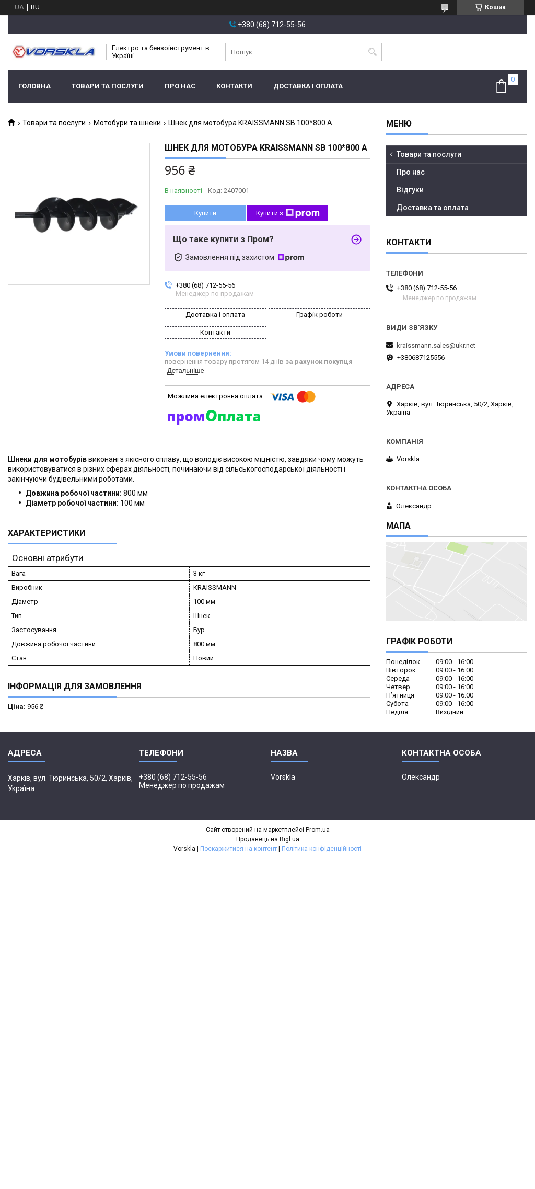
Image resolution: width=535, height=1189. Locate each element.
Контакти (234, 86)
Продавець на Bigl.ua (267, 839)
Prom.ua (318, 829)
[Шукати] (373, 52)
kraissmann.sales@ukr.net (436, 345)
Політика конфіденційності (322, 848)
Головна (34, 86)
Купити (205, 213)
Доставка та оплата (433, 207)
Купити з (288, 213)
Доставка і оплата (308, 86)
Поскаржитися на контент (238, 848)
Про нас (180, 86)
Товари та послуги (108, 86)
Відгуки (410, 190)
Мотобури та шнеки (127, 123)
